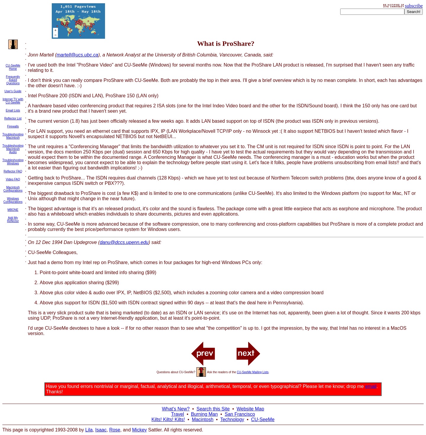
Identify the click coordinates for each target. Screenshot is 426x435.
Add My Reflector (13, 219)
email (370, 386)
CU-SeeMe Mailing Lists (253, 372)
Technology (232, 419)
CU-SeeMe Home (13, 67)
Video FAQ (13, 179)
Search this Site (213, 408)
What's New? (176, 408)
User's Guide (13, 91)
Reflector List (12, 118)
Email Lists (13, 110)
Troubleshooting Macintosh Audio (12, 149)
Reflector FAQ (13, 171)
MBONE (12, 209)
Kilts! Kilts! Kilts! (168, 419)
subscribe (414, 5)
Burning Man (204, 414)
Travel (177, 414)
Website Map (250, 408)
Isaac (100, 429)
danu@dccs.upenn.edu (124, 242)
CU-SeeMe (263, 419)
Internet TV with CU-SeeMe (13, 101)
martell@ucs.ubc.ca (77, 54)
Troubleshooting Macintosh (12, 136)
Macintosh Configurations (12, 189)
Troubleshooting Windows (12, 162)
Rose (114, 429)
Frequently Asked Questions (13, 80)
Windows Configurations (12, 200)
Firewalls (13, 126)
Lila (89, 429)
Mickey (139, 429)
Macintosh (202, 419)
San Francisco (240, 414)
